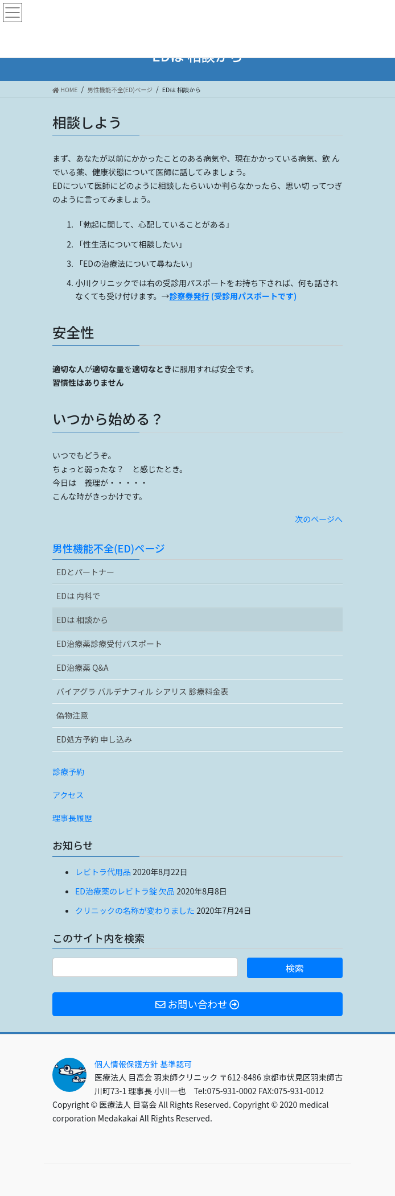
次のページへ (319, 519)
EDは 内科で (78, 595)
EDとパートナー (85, 572)
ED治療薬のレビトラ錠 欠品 (125, 891)
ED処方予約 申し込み (94, 739)
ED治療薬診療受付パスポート (109, 643)
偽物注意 (72, 715)
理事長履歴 (72, 817)
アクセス (68, 795)
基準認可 (176, 1064)
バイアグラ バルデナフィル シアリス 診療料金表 (142, 691)
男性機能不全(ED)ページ (108, 548)
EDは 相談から (82, 619)
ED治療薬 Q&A (82, 667)
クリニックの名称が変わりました (135, 910)
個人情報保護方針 (126, 1064)
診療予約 (68, 771)
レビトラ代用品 (103, 871)
